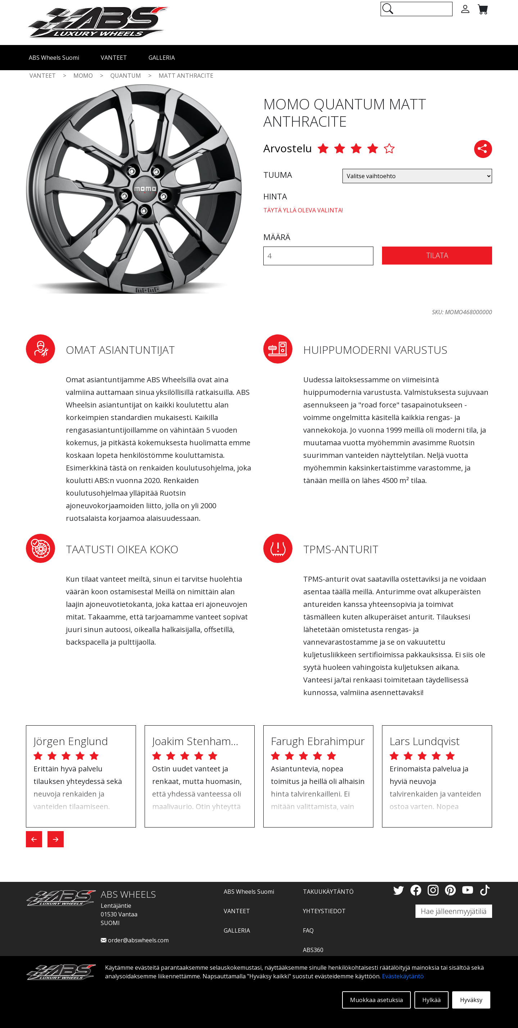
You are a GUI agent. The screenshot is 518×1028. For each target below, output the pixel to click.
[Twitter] (400, 890)
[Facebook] (417, 890)
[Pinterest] (451, 890)
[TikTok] (485, 890)
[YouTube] (469, 890)
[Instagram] (434, 890)
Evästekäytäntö (403, 976)
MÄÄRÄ (276, 236)
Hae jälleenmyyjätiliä (453, 911)
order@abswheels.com (135, 940)
